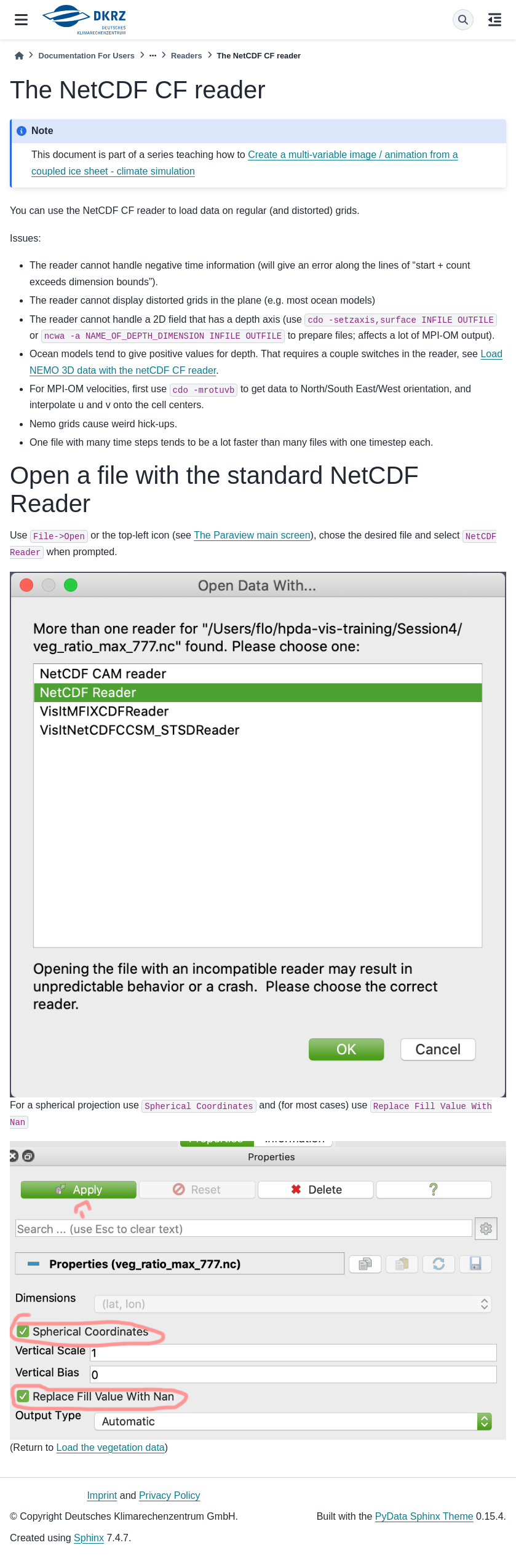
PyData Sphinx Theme (424, 1516)
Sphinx (89, 1538)
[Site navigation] (21, 19)
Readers (186, 55)
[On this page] (494, 19)
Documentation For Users (86, 55)
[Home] (19, 55)
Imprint (102, 1495)
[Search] (463, 19)
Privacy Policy (169, 1495)
